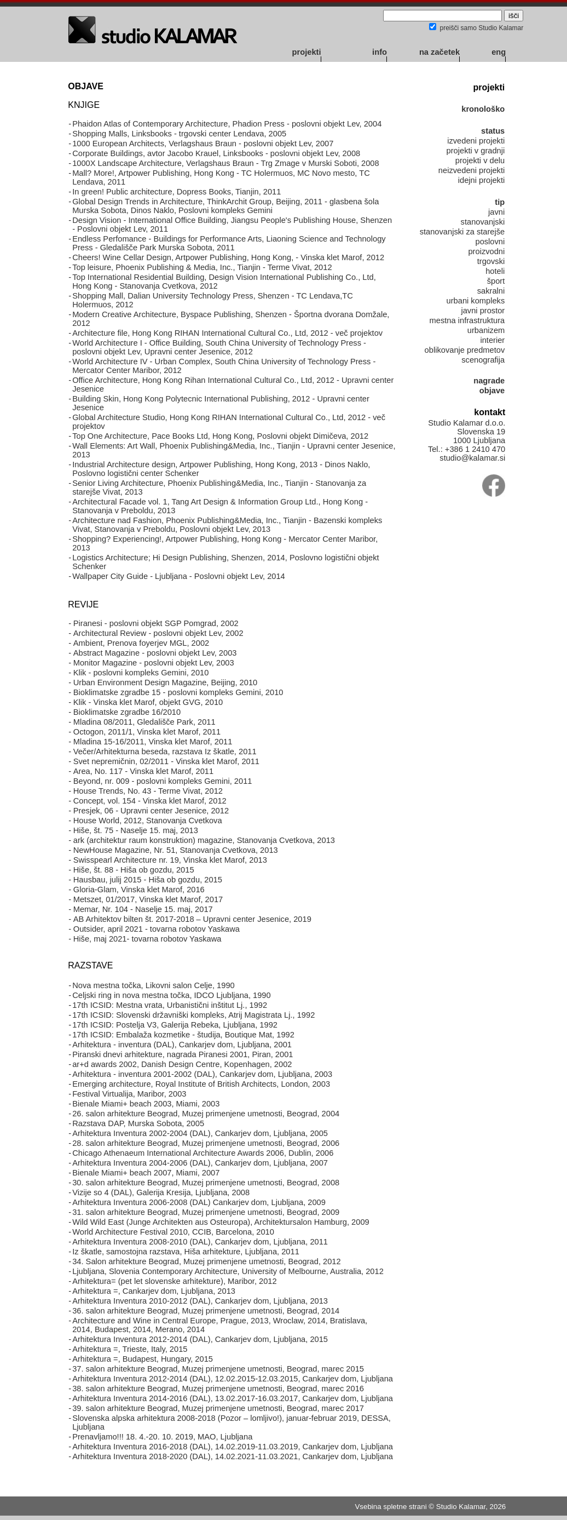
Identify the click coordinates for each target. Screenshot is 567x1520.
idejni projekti (481, 180)
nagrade (489, 380)
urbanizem (486, 330)
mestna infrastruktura (467, 320)
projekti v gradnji (476, 150)
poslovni (490, 241)
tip (500, 202)
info (379, 52)
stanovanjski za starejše (462, 231)
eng (498, 52)
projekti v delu (480, 160)
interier (492, 340)
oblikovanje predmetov (465, 350)
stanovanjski (483, 221)
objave (492, 390)
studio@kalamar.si (472, 458)
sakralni (491, 290)
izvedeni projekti (476, 140)
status (493, 131)
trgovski (491, 261)
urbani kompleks (476, 300)
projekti (306, 52)
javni (496, 212)
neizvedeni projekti (471, 170)
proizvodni (486, 251)
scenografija (483, 359)
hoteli (495, 271)
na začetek (439, 52)
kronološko (483, 109)
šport (496, 281)
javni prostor (483, 310)
